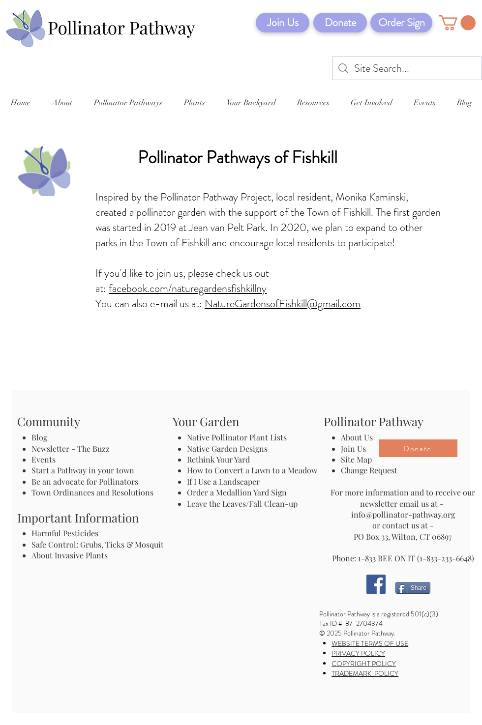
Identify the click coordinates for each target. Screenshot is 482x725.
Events (43, 459)
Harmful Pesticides (64, 533)
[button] (457, 22)
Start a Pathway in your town (82, 470)
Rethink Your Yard (218, 459)
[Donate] (340, 22)
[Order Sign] (401, 22)
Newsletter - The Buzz (70, 448)
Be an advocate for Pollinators (84, 481)
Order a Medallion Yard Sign (237, 492)
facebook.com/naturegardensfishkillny (188, 288)
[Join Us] (282, 22)
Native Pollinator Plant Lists (237, 437)
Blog (41, 437)
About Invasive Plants (69, 555)
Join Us (353, 448)
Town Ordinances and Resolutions (92, 492)
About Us (357, 437)
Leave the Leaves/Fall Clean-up (242, 503)
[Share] (412, 588)
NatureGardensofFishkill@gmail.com (283, 303)
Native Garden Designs (227, 448)
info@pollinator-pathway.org (403, 514)
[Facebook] (376, 584)
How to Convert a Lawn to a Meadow (252, 470)
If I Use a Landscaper (223, 481)
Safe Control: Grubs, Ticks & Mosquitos (101, 544)
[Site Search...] (407, 68)
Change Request (369, 470)
